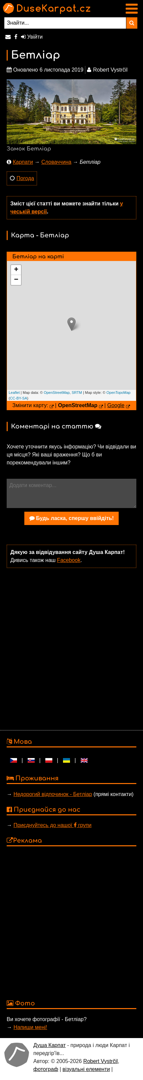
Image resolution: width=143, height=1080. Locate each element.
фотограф (45, 1069)
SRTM (77, 393)
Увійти (32, 37)
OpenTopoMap (118, 393)
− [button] (16, 280)
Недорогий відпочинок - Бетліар (52, 794)
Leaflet (14, 393)
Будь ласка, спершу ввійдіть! (71, 518)
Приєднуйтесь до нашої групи (52, 825)
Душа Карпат (49, 1045)
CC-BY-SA (18, 398)
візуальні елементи (86, 1069)
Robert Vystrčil (100, 1061)
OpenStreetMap (57, 393)
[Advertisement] (70, 648)
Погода (25, 178)
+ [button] (16, 270)
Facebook (68, 560)
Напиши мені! (30, 1027)
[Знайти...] (65, 23)
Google (116, 405)
